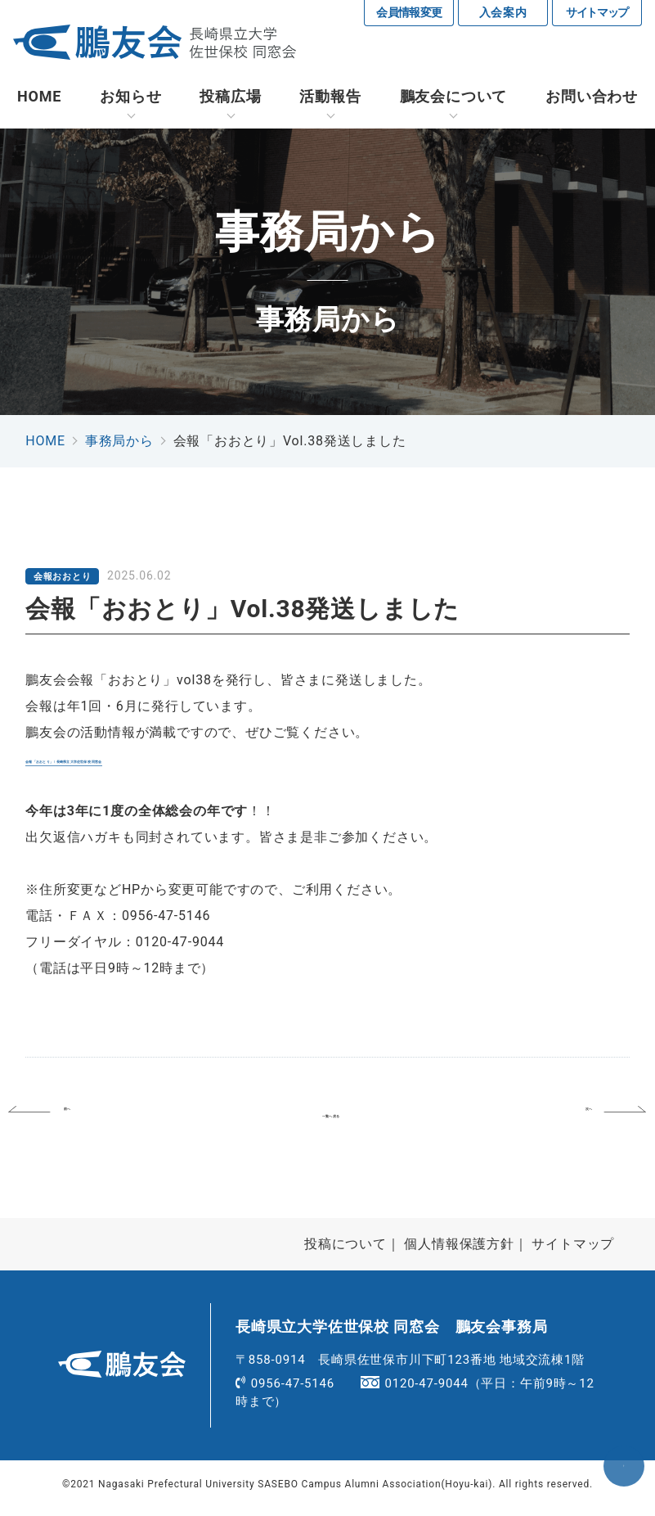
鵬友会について (454, 97)
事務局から (119, 442)
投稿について (345, 1252)
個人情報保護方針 (459, 1252)
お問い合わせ (591, 97)
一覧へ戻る (331, 1118)
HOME (39, 97)
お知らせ (130, 97)
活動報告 (330, 97)
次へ (560, 1118)
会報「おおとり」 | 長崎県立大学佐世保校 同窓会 (177, 760)
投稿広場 (230, 97)
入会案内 (503, 12)
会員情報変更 (409, 12)
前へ (96, 1118)
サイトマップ (597, 12)
